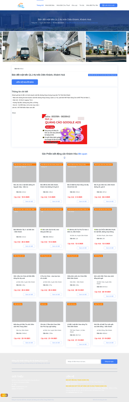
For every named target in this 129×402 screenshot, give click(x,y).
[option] (64, 47)
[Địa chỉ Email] (83, 361)
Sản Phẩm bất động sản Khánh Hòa (64, 153)
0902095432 (74, 384)
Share (14, 113)
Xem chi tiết (29, 201)
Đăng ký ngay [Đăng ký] (109, 361)
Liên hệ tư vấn (110, 5)
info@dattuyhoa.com (21, 386)
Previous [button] (3, 48)
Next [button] (126, 48)
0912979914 (20, 388)
